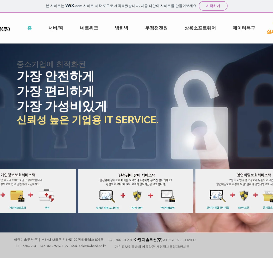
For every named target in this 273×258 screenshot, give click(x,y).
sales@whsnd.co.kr (92, 246)
